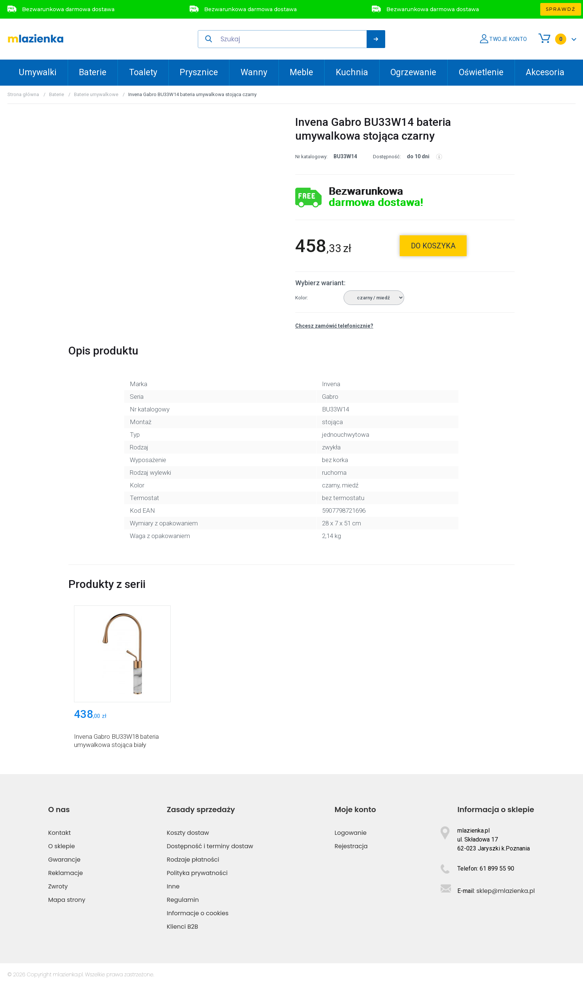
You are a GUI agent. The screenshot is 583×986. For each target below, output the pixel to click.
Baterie (92, 72)
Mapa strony (66, 900)
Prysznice (199, 72)
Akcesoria (545, 72)
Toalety (143, 72)
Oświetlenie (481, 72)
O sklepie (61, 846)
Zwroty (58, 886)
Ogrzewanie (413, 72)
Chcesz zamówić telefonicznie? (334, 326)
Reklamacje (65, 873)
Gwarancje (64, 859)
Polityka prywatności (197, 873)
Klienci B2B (182, 926)
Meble (301, 72)
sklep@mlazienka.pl (505, 891)
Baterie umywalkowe (96, 94)
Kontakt (59, 832)
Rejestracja (351, 846)
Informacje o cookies (198, 913)
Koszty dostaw (188, 832)
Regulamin (183, 900)
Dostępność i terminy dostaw (210, 846)
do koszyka (433, 245)
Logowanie (351, 832)
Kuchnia (352, 72)
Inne (173, 886)
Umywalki (38, 72)
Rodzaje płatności (193, 859)
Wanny (254, 72)
